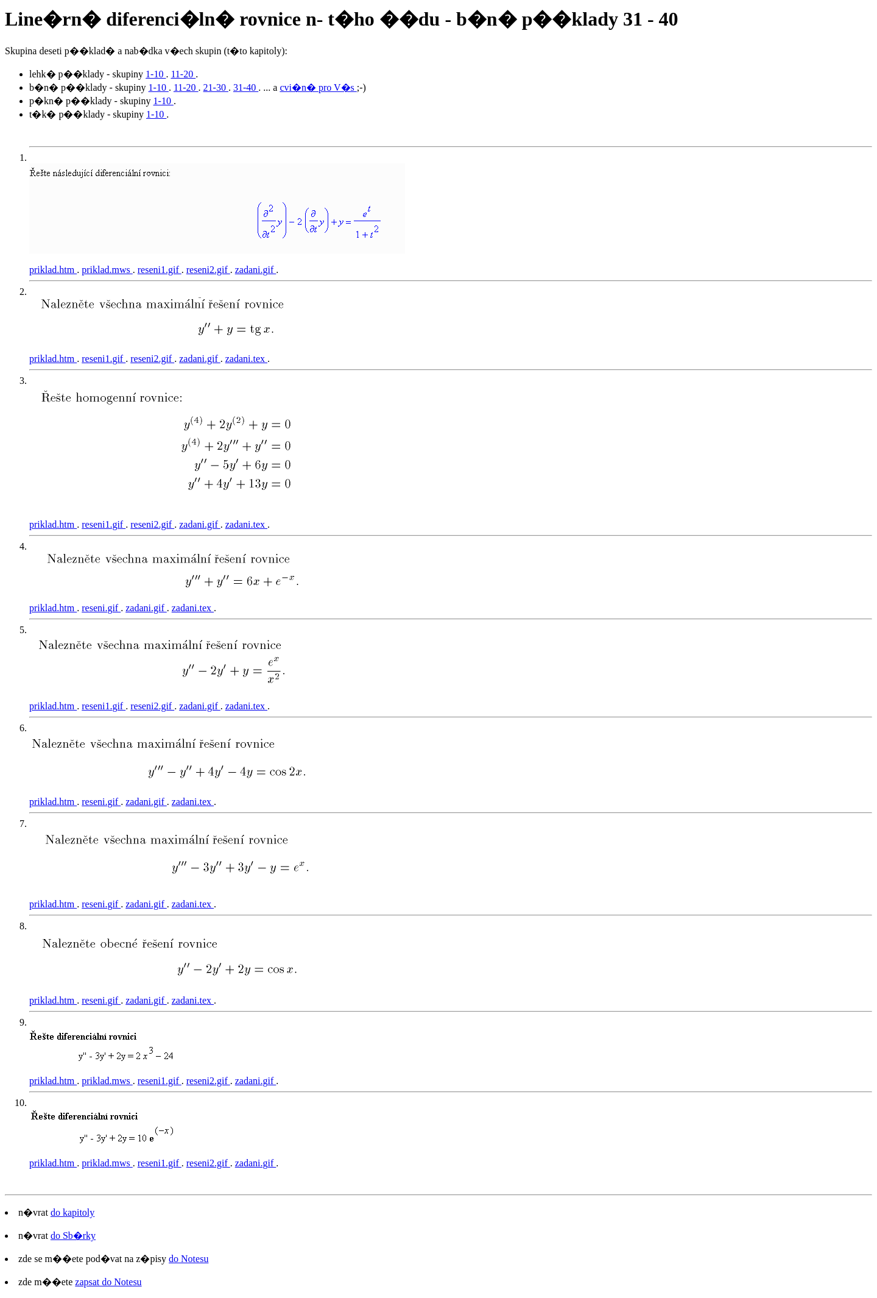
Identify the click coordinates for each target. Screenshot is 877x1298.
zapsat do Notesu (108, 1282)
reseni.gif (101, 608)
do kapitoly (72, 1212)
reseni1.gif (159, 269)
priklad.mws (107, 269)
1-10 (156, 74)
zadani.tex (246, 358)
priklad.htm (53, 269)
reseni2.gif (208, 269)
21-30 (215, 87)
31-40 (245, 87)
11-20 (183, 74)
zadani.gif (255, 269)
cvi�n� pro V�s (318, 87)
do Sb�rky (73, 1235)
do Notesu (188, 1259)
